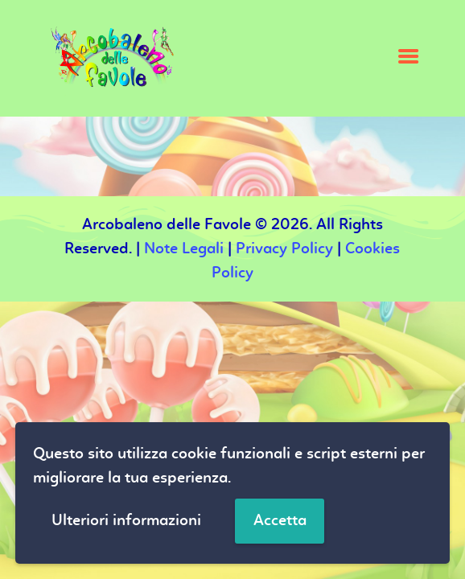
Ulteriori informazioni (126, 521)
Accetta (280, 521)
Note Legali (184, 249)
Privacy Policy (284, 249)
